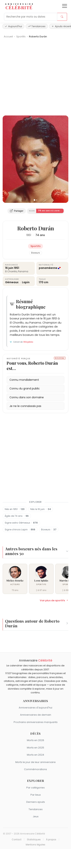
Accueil (8, 36)
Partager (16, 210)
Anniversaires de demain (35, 714)
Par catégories (35, 787)
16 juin (9, 268)
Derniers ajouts (35, 802)
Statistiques (34, 839)
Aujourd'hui (13, 26)
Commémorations (35, 769)
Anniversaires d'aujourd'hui (35, 707)
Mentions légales (35, 844)
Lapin (26, 282)
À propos (51, 839)
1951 (28, 235)
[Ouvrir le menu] (64, 6)
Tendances (36, 26)
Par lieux (35, 794)
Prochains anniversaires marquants (36, 722)
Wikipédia (28, 342)
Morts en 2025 (35, 747)
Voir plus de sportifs (54, 600)
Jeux (35, 816)
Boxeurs (35, 252)
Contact (16, 839)
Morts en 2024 (35, 754)
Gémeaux (12, 282)
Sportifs (21, 36)
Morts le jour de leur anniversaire (35, 762)
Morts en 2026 (35, 740)
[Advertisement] (35, 78)
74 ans (40, 235)
